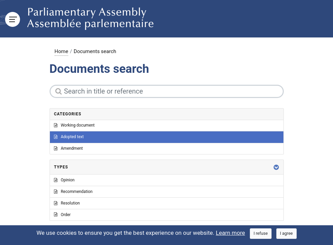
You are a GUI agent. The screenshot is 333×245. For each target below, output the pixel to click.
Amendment (68, 148)
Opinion (64, 180)
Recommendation (73, 191)
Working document (74, 125)
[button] (276, 167)
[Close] (261, 233)
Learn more (230, 232)
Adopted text (69, 136)
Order (62, 214)
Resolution (67, 203)
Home (61, 51)
